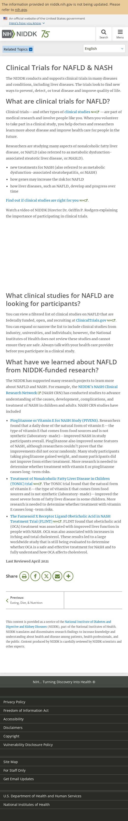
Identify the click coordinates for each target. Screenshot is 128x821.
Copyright (11, 736)
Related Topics (16, 49)
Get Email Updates (18, 779)
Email (57, 576)
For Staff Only (14, 770)
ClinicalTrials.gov (91, 320)
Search (103, 34)
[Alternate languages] (104, 48)
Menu (120, 34)
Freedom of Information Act (26, 710)
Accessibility (13, 719)
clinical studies (77, 112)
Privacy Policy (14, 702)
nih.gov (21, 9)
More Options (68, 576)
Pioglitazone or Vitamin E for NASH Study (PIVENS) (54, 420)
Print (24, 576)
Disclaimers (13, 727)
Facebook (35, 576)
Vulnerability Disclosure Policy (28, 744)
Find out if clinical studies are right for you (42, 200)
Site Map (10, 761)
